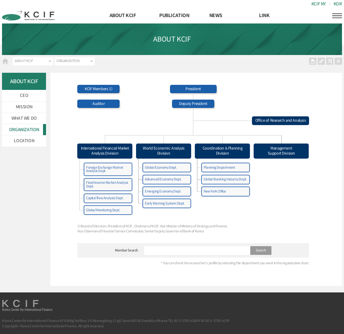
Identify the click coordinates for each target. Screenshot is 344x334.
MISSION (24, 107)
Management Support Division (281, 151)
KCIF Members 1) (98, 89)
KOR (338, 4)
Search (261, 250)
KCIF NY (318, 4)
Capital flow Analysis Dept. (104, 198)
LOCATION (24, 141)
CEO (24, 95)
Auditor (98, 103)
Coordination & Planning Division (223, 151)
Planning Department (219, 167)
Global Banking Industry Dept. (225, 179)
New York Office (215, 191)
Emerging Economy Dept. (163, 191)
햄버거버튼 (337, 15)
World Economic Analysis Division (163, 151)
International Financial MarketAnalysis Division (105, 151)
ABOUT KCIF (123, 15)
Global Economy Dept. (161, 167)
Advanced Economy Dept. (163, 179)
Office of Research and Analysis (280, 120)
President (193, 89)
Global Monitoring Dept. (103, 210)
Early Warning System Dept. (165, 203)
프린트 (313, 61)
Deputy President (193, 103)
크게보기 (329, 61)
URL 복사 (321, 61)
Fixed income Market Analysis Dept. (107, 184)
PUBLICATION (174, 15)
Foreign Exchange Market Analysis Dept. (104, 169)
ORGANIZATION (67, 61)
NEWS (215, 15)
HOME (5, 61)
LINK (264, 15)
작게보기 (338, 61)
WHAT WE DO (24, 118)
